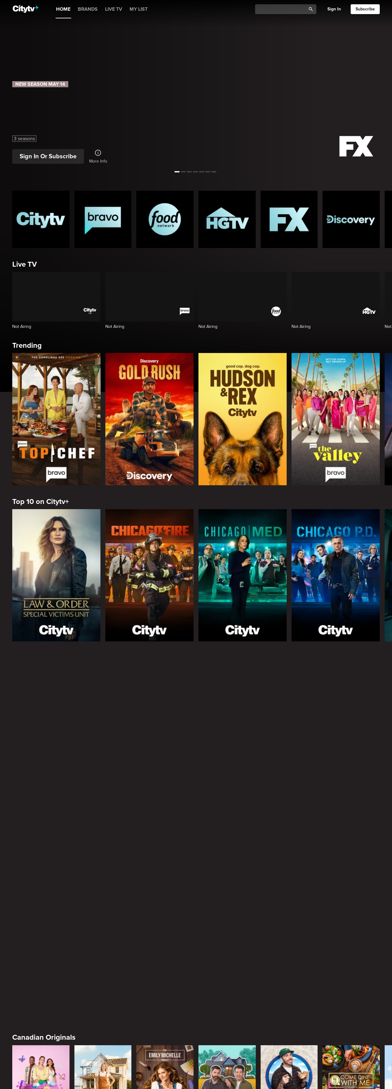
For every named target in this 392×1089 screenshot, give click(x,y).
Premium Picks (36, 902)
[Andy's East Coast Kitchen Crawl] (289, 843)
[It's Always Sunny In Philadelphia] (103, 953)
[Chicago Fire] (149, 575)
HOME (63, 9)
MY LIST (139, 9)
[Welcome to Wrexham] (165, 953)
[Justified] (351, 953)
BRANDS (88, 9)
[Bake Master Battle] (41, 843)
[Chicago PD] (336, 575)
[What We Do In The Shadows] (227, 953)
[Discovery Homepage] (351, 219)
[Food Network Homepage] (165, 219)
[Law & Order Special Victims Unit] (56, 575)
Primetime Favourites (47, 1012)
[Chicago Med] (242, 575)
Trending (27, 345)
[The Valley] (336, 419)
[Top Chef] (56, 419)
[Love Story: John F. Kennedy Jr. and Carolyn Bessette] (41, 953)
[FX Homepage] (289, 219)
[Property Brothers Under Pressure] (227, 843)
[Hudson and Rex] (242, 419)
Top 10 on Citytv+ (40, 501)
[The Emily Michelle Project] (165, 843)
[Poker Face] (289, 953)
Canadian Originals (43, 792)
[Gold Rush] (149, 419)
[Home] (25, 9)
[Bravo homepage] (103, 219)
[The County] (103, 843)
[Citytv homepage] (41, 219)
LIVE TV (113, 9)
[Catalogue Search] (282, 9)
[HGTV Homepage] (227, 219)
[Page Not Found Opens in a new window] (196, 715)
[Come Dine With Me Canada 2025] (351, 843)
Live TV (24, 264)
